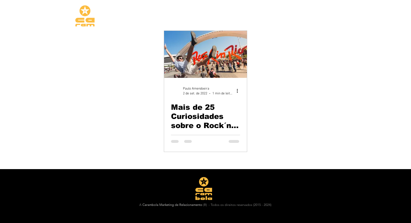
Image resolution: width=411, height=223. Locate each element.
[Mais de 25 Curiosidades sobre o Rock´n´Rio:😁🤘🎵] (205, 54)
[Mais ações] (239, 90)
